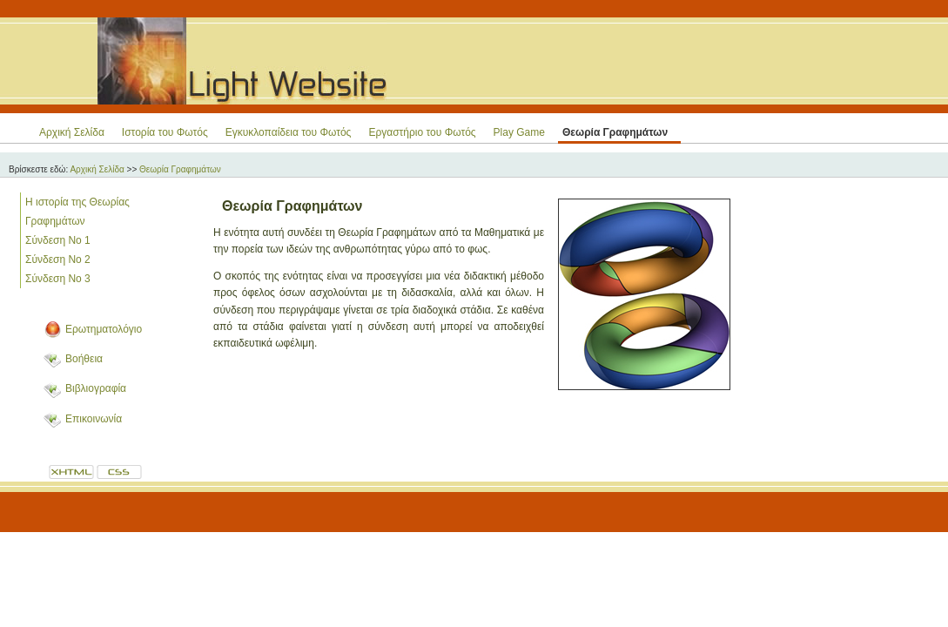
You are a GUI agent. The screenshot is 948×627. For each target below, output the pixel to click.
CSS (120, 473)
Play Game (519, 132)
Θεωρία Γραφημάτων (615, 132)
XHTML (72, 473)
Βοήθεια (84, 359)
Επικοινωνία (93, 419)
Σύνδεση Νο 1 (58, 240)
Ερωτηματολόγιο (103, 329)
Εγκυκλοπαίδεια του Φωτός (288, 132)
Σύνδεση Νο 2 (58, 259)
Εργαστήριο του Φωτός (421, 132)
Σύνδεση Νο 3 (58, 279)
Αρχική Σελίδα (71, 132)
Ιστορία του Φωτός (165, 132)
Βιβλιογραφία (95, 388)
